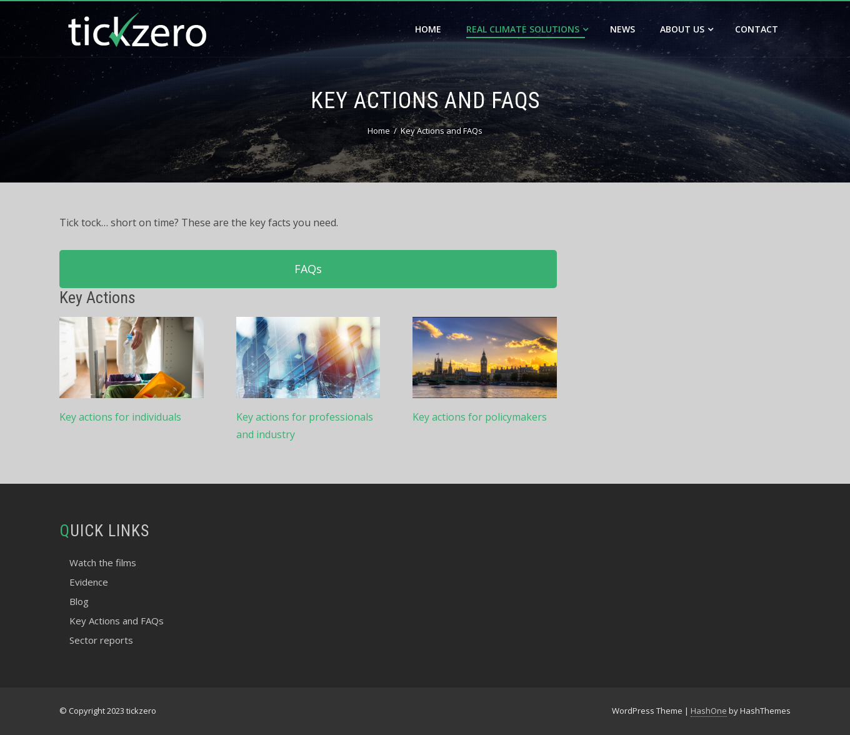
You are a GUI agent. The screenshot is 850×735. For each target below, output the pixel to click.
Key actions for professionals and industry (304, 426)
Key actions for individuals (120, 417)
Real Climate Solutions (527, 29)
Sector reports (101, 640)
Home (428, 29)
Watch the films (102, 562)
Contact (756, 29)
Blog (79, 601)
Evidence (88, 582)
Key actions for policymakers (479, 417)
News (622, 29)
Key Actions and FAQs (116, 620)
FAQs (308, 268)
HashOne (709, 710)
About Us (686, 29)
